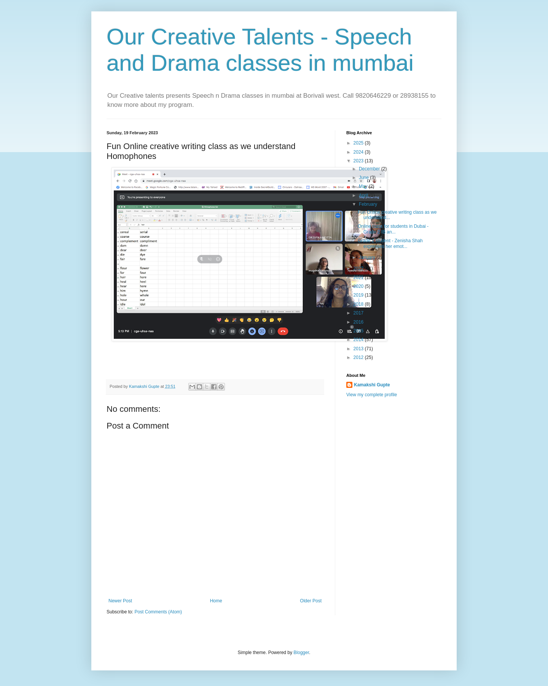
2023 (359, 161)
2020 (359, 286)
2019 (359, 295)
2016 (359, 322)
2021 (359, 277)
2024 (359, 152)
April (364, 195)
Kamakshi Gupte (372, 384)
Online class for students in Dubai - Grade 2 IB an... (393, 229)
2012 (359, 357)
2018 (359, 304)
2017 (359, 313)
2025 (359, 143)
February (368, 204)
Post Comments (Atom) (158, 612)
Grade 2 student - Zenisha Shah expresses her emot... (390, 243)
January (367, 257)
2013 (359, 348)
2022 (359, 268)
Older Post (311, 600)
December (370, 169)
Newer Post (120, 600)
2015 (359, 330)
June (364, 177)
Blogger (301, 652)
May (364, 186)
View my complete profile (371, 394)
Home (216, 600)
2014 (359, 339)
